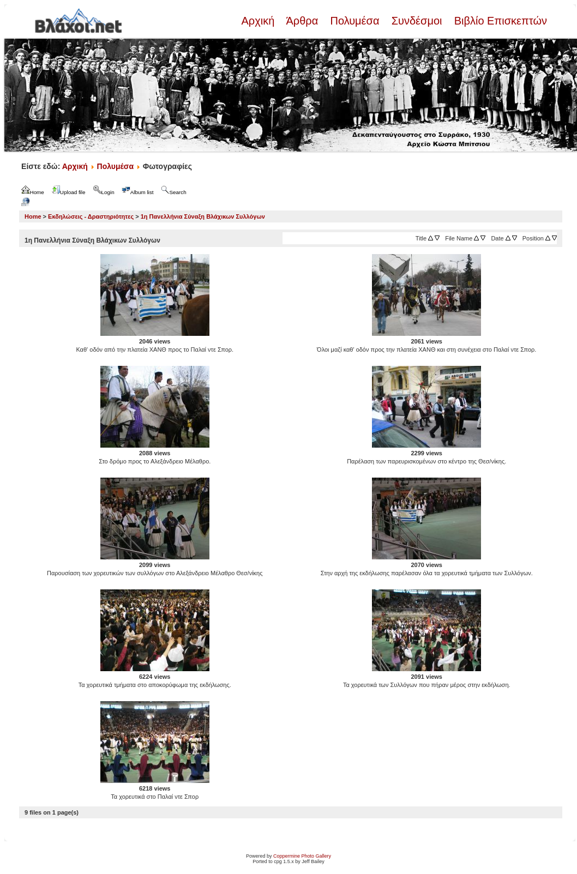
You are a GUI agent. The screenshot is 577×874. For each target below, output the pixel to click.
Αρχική (259, 21)
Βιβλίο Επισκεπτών (499, 21)
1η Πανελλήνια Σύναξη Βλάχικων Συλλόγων (203, 216)
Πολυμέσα (354, 21)
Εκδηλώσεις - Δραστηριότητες (91, 216)
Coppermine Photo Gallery (302, 856)
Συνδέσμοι (416, 21)
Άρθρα (302, 21)
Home (33, 216)
